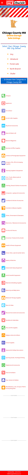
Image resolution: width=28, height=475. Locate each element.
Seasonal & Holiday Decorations (14, 350)
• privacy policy (11, 472)
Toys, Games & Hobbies (12, 380)
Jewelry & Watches (11, 260)
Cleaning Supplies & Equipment (14, 170)
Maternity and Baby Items (13, 290)
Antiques (8, 96)
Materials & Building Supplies (14, 283)
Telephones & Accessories (13, 365)
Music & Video (9, 305)
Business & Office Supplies (13, 148)
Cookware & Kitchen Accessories (14, 200)
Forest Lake (14, 64)
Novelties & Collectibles (12, 320)
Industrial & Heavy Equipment (14, 268)
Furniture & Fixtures (11, 230)
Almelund (14, 59)
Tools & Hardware (10, 372)
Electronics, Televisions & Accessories (16, 223)
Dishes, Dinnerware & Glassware (15, 215)
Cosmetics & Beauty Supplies (14, 208)
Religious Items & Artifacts (13, 335)
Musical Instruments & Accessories (15, 313)
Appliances (9, 103)
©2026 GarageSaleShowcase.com (14, 473)
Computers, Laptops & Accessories (15, 193)
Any (11, 54)
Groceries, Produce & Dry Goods (15, 238)
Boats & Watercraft (11, 133)
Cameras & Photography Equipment (15, 155)
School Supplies (10, 342)
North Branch (15, 68)
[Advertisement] (14, 88)
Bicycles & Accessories (12, 125)
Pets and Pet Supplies (12, 328)
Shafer (12, 73)
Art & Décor (9, 111)
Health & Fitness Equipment (13, 245)
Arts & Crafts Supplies (12, 118)
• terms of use (18, 472)
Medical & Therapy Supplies (13, 298)
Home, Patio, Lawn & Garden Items (15, 253)
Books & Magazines (11, 140)
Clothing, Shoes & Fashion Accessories (16, 185)
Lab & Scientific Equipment (13, 275)
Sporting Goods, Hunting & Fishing (15, 357)
